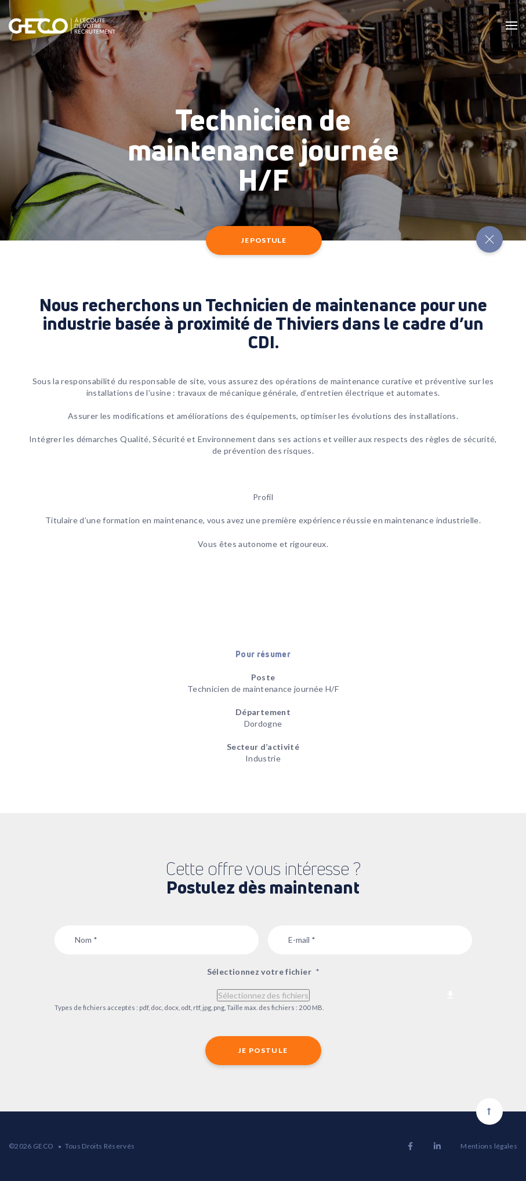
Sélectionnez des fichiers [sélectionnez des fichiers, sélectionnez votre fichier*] (263, 995)
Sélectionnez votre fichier (263, 971)
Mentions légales (488, 1146)
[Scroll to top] (489, 1111)
